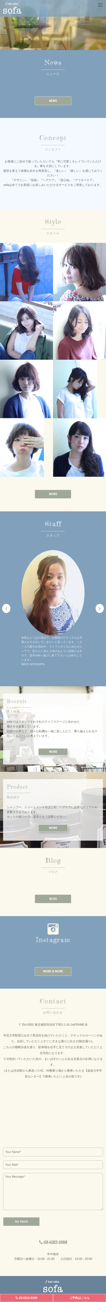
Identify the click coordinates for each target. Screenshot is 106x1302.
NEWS (53, 101)
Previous (6, 608)
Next (100, 608)
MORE (53, 494)
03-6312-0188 (28, 1297)
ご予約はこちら (79, 1297)
